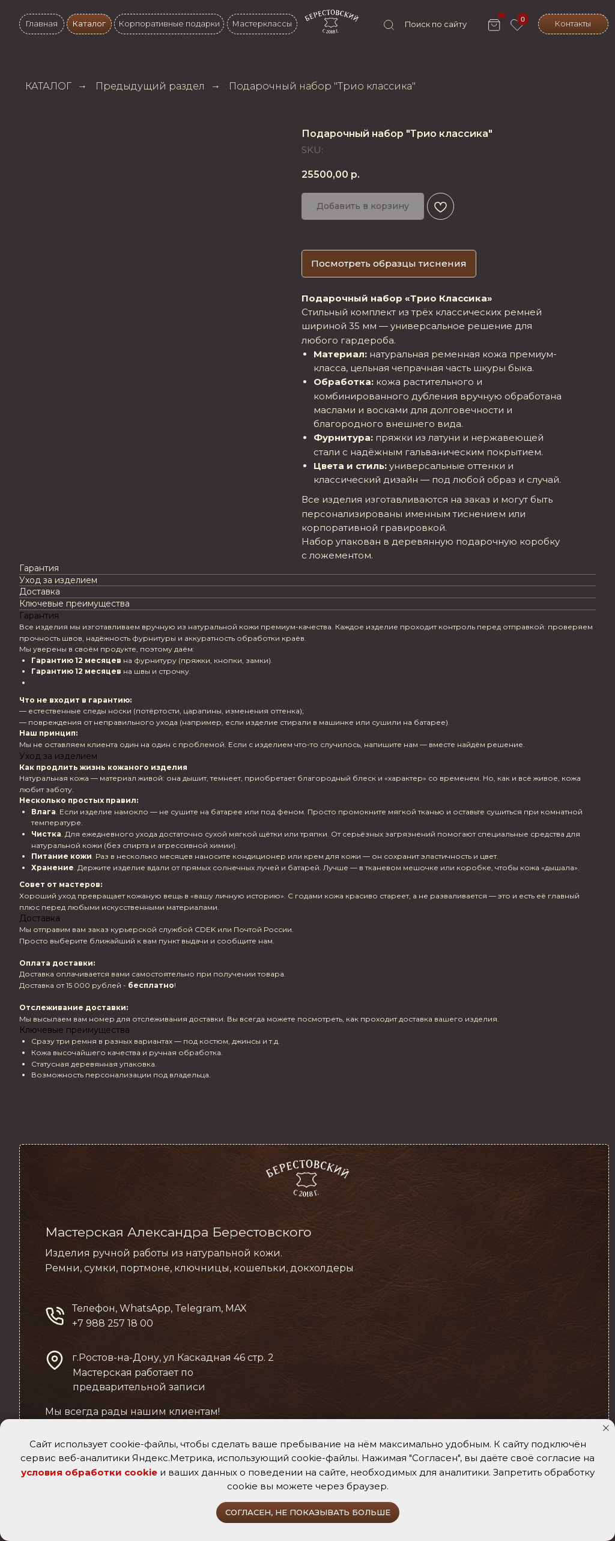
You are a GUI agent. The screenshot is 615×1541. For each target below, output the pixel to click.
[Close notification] (606, 1428)
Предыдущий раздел (150, 86)
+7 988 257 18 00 (112, 1323)
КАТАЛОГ (48, 86)
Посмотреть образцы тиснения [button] (389, 263)
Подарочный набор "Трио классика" (322, 86)
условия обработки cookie (89, 1472)
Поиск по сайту (436, 24)
